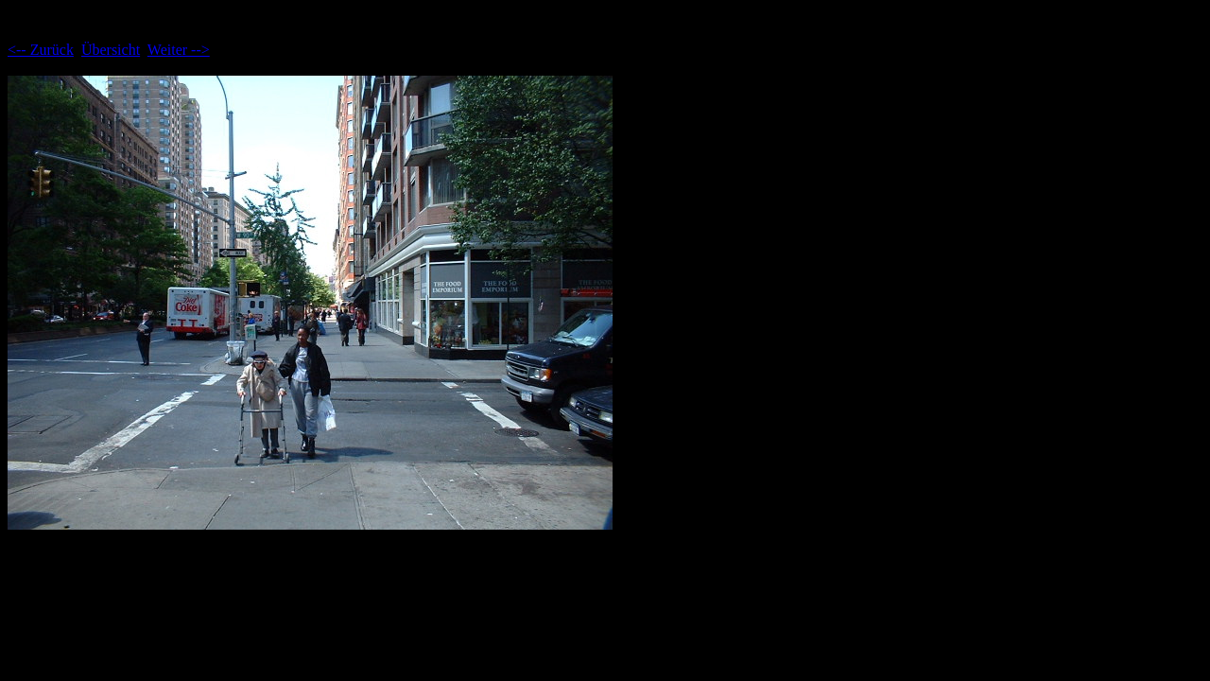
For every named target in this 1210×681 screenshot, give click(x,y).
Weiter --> (178, 50)
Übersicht (110, 50)
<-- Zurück (41, 50)
